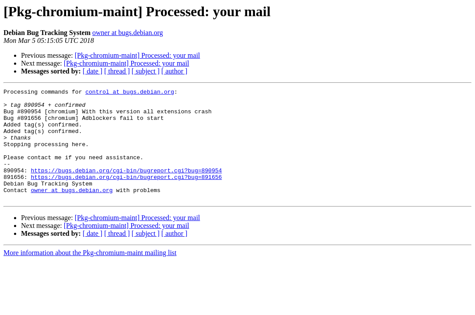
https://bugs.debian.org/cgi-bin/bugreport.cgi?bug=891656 (126, 195)
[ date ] (92, 71)
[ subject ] (146, 71)
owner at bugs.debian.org (127, 32)
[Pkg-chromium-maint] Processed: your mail (137, 55)
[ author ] (174, 71)
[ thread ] (117, 71)
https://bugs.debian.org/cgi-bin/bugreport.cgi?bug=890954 (126, 187)
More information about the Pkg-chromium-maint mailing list (90, 275)
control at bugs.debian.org (129, 93)
